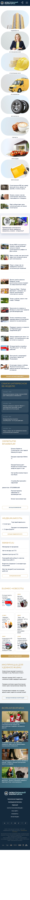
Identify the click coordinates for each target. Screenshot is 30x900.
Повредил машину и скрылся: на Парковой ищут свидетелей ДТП (19, 328)
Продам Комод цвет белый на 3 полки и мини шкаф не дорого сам (19, 466)
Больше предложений (15, 656)
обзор (19, 594)
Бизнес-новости (13, 589)
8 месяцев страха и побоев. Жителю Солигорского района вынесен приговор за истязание (19, 367)
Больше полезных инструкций (15, 697)
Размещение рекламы (15, 802)
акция (19, 636)
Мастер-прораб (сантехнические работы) (13, 570)
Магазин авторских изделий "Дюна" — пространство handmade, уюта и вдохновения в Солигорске (14, 407)
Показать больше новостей (15, 376)
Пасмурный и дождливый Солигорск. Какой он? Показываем (18, 357)
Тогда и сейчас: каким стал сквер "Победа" (18, 299)
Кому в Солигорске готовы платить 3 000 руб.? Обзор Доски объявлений (15, 394)
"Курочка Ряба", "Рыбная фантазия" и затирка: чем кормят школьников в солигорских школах (18, 291)
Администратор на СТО (10, 554)
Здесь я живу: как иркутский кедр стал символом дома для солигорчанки (19, 257)
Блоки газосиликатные (18, 499)
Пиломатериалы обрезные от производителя (16, 492)
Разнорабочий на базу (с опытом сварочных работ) (13, 559)
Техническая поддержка (15, 799)
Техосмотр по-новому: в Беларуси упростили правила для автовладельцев (19, 309)
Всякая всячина (13, 708)
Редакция (15, 805)
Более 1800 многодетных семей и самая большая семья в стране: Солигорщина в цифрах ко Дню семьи (18, 248)
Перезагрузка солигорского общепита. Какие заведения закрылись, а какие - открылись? (13, 229)
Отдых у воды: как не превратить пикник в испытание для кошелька (18, 266)
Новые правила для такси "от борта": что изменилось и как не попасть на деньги (19, 338)
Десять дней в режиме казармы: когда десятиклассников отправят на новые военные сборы (19, 282)
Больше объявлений (15, 507)
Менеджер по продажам (10, 547)
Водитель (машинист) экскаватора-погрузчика (14, 564)
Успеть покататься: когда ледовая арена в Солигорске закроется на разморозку (19, 319)
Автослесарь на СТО (9, 550)
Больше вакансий (15, 575)
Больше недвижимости (15, 534)
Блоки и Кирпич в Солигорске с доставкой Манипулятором (19, 450)
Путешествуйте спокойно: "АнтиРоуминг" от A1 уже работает (18, 347)
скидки (4, 615)
